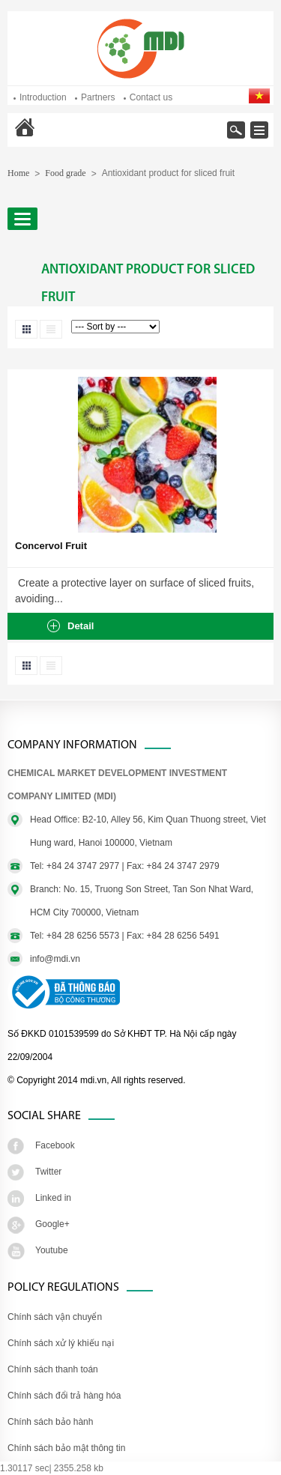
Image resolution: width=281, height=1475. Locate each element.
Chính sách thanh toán (52, 1369)
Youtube (51, 1250)
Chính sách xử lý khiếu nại (60, 1343)
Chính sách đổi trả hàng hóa (64, 1395)
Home (53, 137)
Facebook (55, 1145)
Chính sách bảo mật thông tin (66, 1448)
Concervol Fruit (51, 545)
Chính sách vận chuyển (54, 1317)
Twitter (48, 1171)
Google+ (52, 1224)
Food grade (65, 173)
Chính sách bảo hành (50, 1422)
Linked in (53, 1198)
